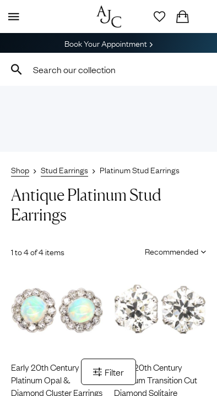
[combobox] (108, 69)
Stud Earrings (64, 169)
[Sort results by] (171, 250)
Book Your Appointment (108, 43)
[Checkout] (182, 16)
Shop (20, 169)
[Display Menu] (11, 16)
